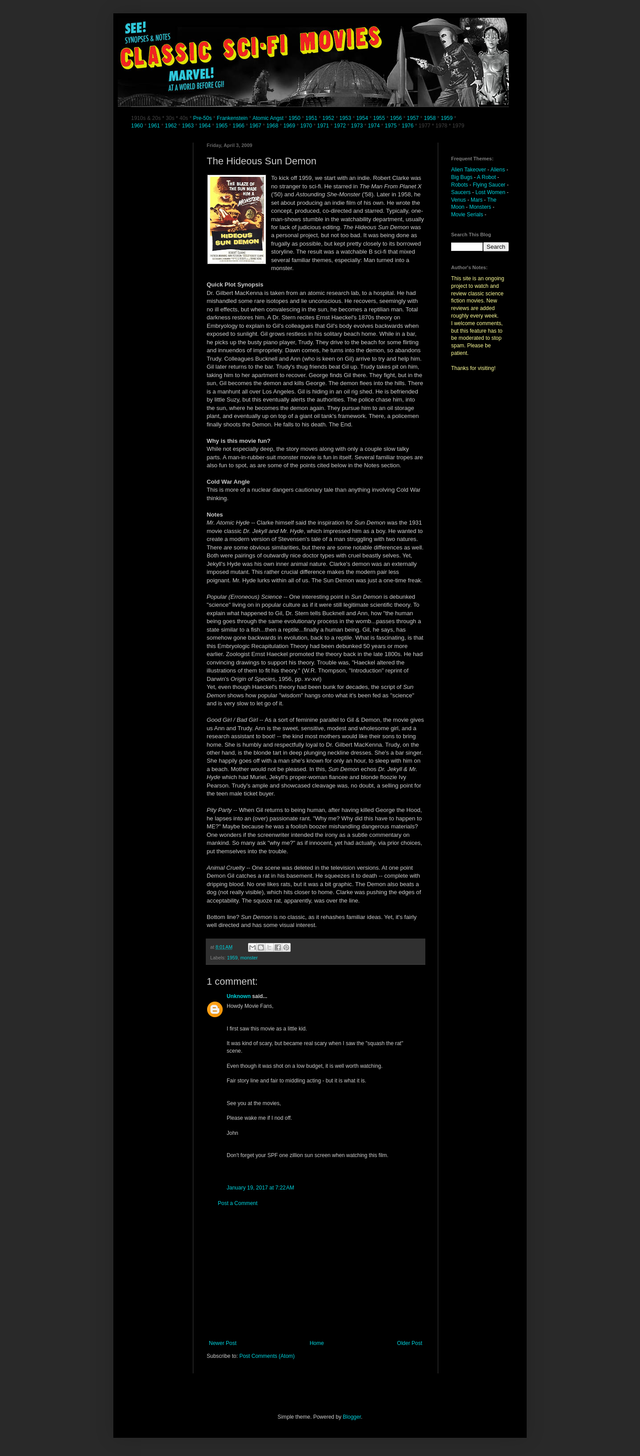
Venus (458, 200)
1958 (430, 118)
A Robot (486, 177)
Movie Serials (467, 214)
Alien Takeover (468, 170)
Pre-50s (202, 118)
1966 (239, 126)
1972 (341, 126)
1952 (328, 118)
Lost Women (490, 192)
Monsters (480, 207)
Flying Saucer (489, 185)
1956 (396, 118)
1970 (306, 126)
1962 (171, 126)
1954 (362, 118)
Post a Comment (237, 1203)
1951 (311, 118)
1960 (137, 126)
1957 (413, 118)
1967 (256, 126)
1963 (188, 126)
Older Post (409, 1343)
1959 (447, 118)
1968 (273, 126)
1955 (379, 118)
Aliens (498, 170)
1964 (205, 126)
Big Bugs (461, 177)
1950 (294, 118)
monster (249, 957)
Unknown (239, 996)
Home (317, 1343)
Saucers (461, 192)
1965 (222, 126)
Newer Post (222, 1343)
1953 (345, 118)
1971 (324, 126)
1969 (289, 126)
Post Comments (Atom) (267, 1356)
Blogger (352, 1417)
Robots (459, 185)
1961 (154, 126)
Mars (477, 200)
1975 (391, 126)
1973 (357, 126)
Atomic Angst (268, 118)
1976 (408, 126)
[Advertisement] (315, 1273)
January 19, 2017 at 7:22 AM (260, 1188)
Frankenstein (232, 118)
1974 (374, 126)
